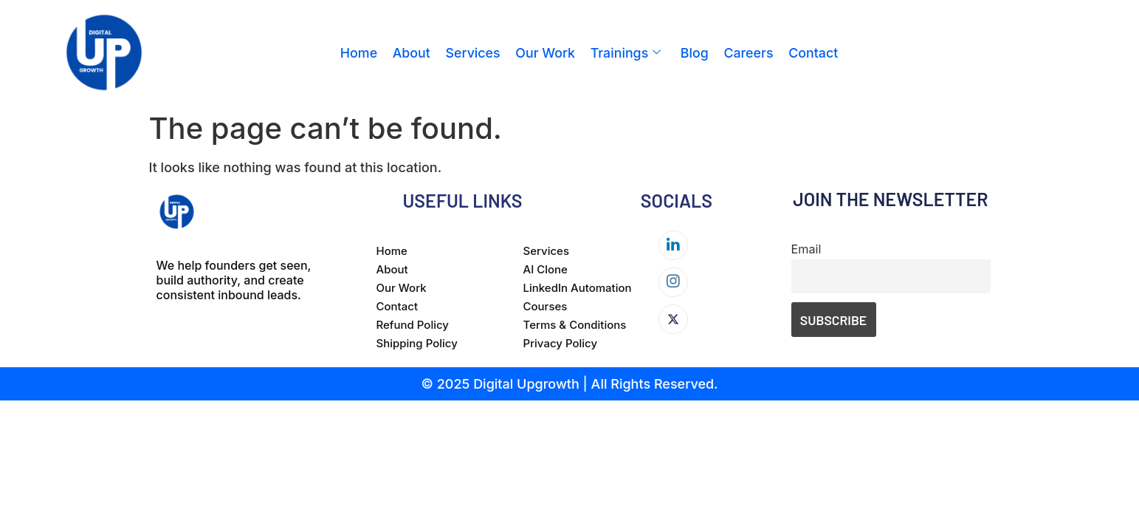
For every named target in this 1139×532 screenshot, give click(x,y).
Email (806, 249)
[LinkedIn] (673, 245)
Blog (695, 53)
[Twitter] (673, 319)
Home (358, 53)
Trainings (625, 53)
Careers (748, 53)
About (411, 53)
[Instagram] (673, 282)
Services (472, 53)
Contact (813, 53)
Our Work (545, 53)
